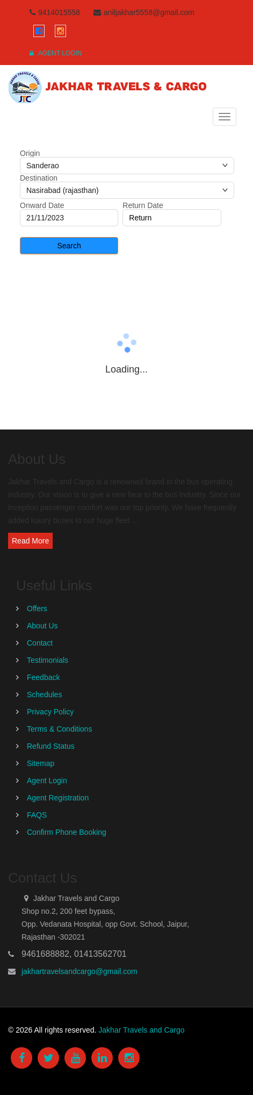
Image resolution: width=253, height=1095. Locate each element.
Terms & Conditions (59, 729)
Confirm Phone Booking (66, 832)
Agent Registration (58, 797)
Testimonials (47, 660)
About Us (42, 625)
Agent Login (56, 53)
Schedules (44, 694)
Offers (37, 608)
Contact (40, 643)
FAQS (37, 815)
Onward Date (42, 205)
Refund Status (51, 746)
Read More (30, 540)
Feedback (43, 677)
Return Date (142, 205)
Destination (38, 178)
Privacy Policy (50, 711)
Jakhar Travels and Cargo (141, 1030)
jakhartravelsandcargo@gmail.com (79, 971)
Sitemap (40, 763)
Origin (30, 153)
